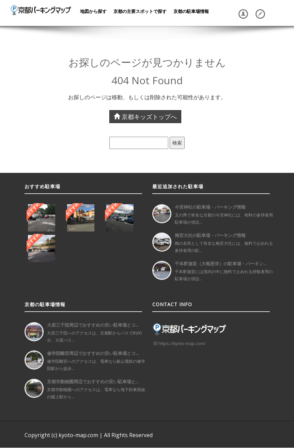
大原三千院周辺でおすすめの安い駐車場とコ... (93, 325)
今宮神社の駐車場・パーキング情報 (210, 207)
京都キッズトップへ (145, 117)
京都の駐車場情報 (191, 11)
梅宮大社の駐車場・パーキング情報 (210, 235)
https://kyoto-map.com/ (182, 343)
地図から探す (93, 11)
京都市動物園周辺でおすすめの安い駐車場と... (93, 381)
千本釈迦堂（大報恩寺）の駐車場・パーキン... (220, 263)
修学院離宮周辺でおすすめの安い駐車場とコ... (93, 353)
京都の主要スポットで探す (140, 11)
